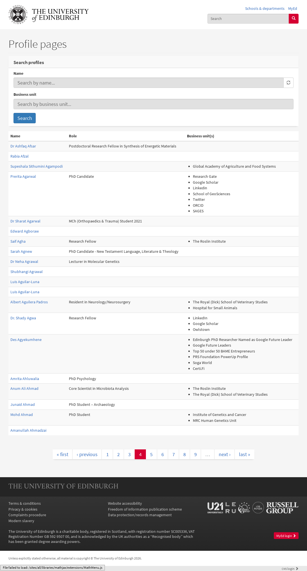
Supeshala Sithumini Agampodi (36, 166)
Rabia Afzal (19, 156)
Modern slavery (21, 520)
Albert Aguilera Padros (29, 301)
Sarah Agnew (21, 251)
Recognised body (166, 536)
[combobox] (248, 19)
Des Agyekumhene (26, 339)
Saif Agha (18, 241)
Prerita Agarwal (23, 176)
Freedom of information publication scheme (145, 509)
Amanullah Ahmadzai (28, 430)
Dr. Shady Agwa (23, 317)
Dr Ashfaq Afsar (23, 146)
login (290, 569)
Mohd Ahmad (21, 414)
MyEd (292, 8)
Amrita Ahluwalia (24, 378)
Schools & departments (265, 8)
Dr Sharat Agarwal (25, 221)
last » (244, 454)
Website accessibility (125, 503)
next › (225, 454)
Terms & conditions (24, 503)
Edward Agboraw (24, 231)
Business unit (24, 94)
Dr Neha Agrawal (24, 261)
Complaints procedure (27, 514)
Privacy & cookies (22, 509)
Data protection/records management (140, 514)
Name (18, 73)
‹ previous (87, 454)
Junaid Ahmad (22, 404)
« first (62, 454)
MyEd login (286, 536)
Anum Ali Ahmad (24, 388)
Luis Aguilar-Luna (24, 281)
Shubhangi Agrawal (26, 271)
